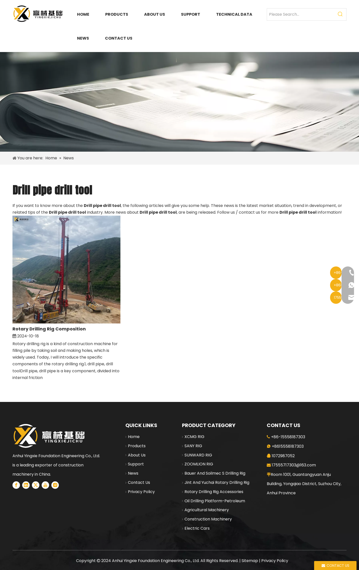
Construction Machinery (208, 519)
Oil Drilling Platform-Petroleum (214, 501)
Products (137, 446)
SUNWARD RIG (198, 455)
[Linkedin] (26, 485)
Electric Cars (197, 528)
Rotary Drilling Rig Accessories (213, 492)
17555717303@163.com (294, 465)
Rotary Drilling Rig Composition (49, 329)
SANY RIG (193, 446)
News (133, 473)
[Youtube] (45, 485)
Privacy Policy (141, 492)
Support (136, 464)
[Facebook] (16, 485)
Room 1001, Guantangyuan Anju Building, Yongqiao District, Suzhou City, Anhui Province (304, 484)
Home (134, 437)
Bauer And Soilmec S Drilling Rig (214, 473)
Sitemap (250, 561)
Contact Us (139, 482)
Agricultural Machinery (206, 510)
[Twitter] (35, 485)
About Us (137, 455)
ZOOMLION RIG (198, 464)
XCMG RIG (194, 437)
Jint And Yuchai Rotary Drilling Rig (216, 482)
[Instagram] (55, 485)
